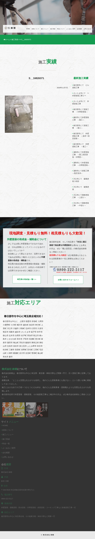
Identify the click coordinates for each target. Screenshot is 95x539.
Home (28, 29)
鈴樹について (35, 29)
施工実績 (52, 29)
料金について (61, 29)
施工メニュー (44, 29)
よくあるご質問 (70, 29)
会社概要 (79, 29)
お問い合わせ (87, 29)
